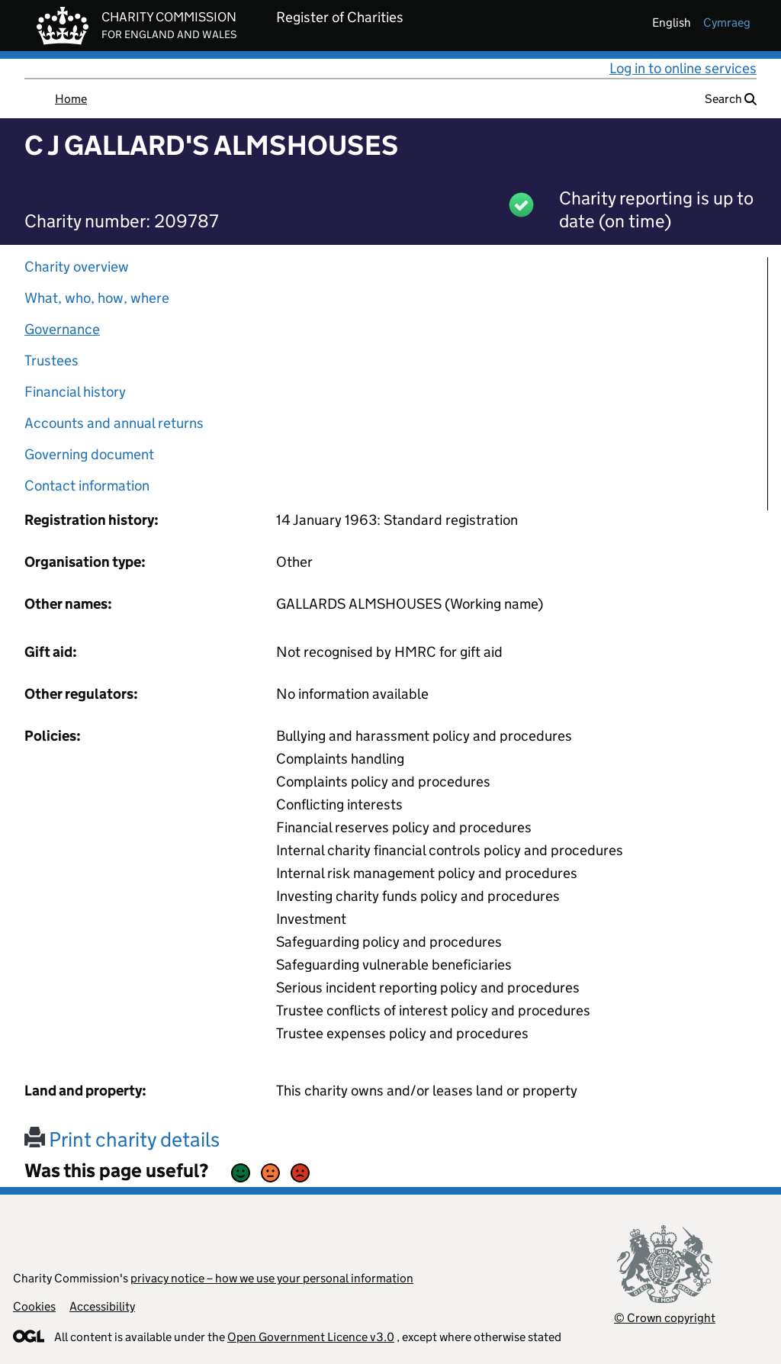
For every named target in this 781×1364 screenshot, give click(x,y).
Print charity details (122, 1139)
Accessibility (102, 1306)
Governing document (89, 454)
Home (71, 99)
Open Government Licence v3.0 (310, 1337)
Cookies (34, 1306)
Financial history (75, 392)
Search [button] (731, 99)
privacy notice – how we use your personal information (271, 1278)
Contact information (86, 485)
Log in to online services (683, 68)
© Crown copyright (664, 1318)
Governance (62, 329)
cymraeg (726, 22)
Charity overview (76, 266)
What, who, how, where (96, 298)
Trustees (51, 360)
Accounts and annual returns (114, 423)
